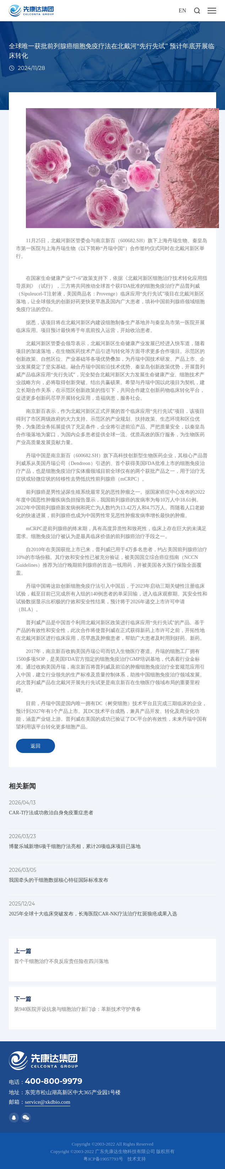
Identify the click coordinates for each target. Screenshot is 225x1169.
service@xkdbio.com (47, 1102)
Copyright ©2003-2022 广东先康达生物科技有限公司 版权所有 (112, 1151)
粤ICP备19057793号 (103, 1159)
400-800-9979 (53, 1081)
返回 (35, 746)
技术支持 (136, 1159)
